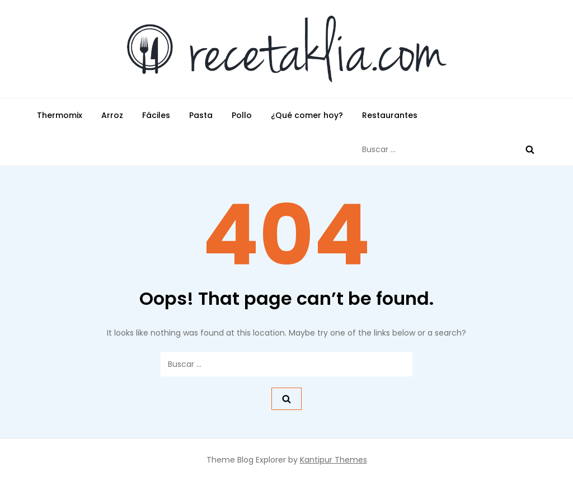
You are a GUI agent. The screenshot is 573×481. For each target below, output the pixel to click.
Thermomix (59, 115)
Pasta (201, 115)
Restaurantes (389, 115)
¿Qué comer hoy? (307, 115)
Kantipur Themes (333, 459)
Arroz (112, 115)
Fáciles (156, 115)
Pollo (242, 115)
